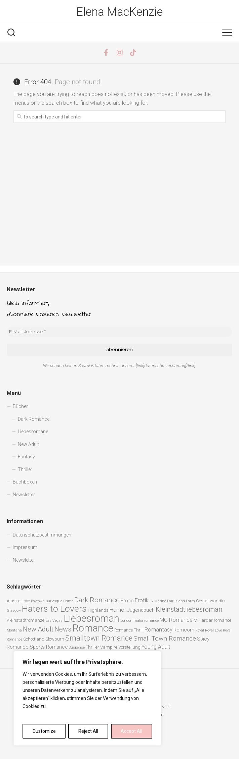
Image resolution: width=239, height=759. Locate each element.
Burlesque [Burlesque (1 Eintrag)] (54, 601)
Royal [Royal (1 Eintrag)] (199, 630)
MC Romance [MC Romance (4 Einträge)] (176, 620)
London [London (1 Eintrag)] (126, 620)
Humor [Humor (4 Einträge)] (118, 610)
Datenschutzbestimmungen (42, 535)
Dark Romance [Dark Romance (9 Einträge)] (97, 600)
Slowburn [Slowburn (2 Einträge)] (54, 639)
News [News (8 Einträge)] (62, 629)
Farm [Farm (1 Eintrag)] (190, 601)
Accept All (131, 731)
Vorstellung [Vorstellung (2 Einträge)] (129, 647)
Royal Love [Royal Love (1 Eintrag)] (213, 630)
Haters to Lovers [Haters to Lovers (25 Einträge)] (54, 608)
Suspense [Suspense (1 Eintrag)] (77, 647)
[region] (87, 698)
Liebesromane (33, 431)
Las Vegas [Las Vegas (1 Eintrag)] (54, 620)
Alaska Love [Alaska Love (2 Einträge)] (18, 600)
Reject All (88, 731)
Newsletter (24, 494)
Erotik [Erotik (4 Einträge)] (142, 600)
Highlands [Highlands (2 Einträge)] (98, 610)
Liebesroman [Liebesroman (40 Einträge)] (91, 618)
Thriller (25, 469)
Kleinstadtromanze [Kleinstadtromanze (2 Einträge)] (25, 620)
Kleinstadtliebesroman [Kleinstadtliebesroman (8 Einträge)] (189, 609)
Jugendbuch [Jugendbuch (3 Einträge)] (141, 610)
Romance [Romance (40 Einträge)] (92, 628)
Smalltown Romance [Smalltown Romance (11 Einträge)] (98, 638)
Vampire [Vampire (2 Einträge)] (108, 647)
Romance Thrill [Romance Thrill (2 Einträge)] (129, 629)
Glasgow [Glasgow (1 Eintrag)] (14, 610)
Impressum (25, 547)
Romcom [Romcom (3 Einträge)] (183, 630)
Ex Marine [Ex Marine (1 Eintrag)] (158, 601)
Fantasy (26, 456)
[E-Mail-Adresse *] (119, 331)
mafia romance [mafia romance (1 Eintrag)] (146, 620)
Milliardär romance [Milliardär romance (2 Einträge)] (212, 620)
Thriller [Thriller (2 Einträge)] (92, 647)
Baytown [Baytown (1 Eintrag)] (38, 601)
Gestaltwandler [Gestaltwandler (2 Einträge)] (211, 600)
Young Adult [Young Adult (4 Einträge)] (156, 647)
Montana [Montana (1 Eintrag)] (14, 630)
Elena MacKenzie (119, 12)
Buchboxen (25, 482)
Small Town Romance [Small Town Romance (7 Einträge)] (164, 638)
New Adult (28, 444)
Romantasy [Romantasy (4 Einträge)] (158, 629)
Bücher (20, 406)
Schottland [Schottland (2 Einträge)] (33, 639)
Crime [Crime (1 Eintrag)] (68, 601)
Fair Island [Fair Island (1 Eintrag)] (176, 601)
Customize (44, 731)
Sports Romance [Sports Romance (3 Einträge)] (49, 647)
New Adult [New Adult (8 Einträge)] (38, 629)
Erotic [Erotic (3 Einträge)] (127, 601)
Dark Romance (33, 419)
